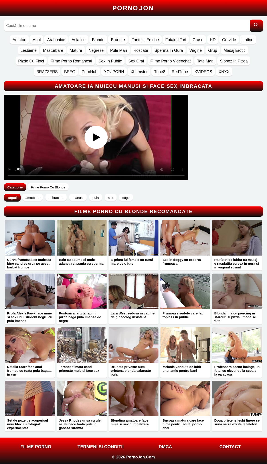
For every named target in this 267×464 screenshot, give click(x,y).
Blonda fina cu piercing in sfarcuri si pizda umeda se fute (235, 317)
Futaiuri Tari (175, 40)
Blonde (98, 40)
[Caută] (256, 26)
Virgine (195, 50)
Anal (37, 40)
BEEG (69, 72)
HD (213, 40)
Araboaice (56, 40)
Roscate (140, 50)
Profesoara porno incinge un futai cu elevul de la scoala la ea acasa (237, 370)
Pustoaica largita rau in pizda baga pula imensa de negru (80, 317)
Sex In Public (110, 61)
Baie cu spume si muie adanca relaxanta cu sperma (81, 261)
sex (110, 198)
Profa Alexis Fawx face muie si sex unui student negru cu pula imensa (29, 317)
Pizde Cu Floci (31, 61)
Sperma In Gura (168, 50)
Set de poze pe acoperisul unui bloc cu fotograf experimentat (27, 424)
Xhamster (139, 72)
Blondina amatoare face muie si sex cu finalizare (130, 422)
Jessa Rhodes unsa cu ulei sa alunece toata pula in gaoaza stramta (80, 424)
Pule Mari (118, 50)
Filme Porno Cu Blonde (48, 187)
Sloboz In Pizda (234, 61)
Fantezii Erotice (145, 40)
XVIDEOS (203, 72)
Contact (230, 446)
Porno (133, 8)
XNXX (224, 72)
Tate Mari (205, 61)
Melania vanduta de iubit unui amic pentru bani (181, 368)
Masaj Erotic (234, 50)
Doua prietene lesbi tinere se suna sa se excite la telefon (237, 422)
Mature (76, 50)
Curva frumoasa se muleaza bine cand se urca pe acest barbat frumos (29, 263)
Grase (197, 40)
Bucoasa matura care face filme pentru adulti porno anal (183, 424)
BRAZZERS (47, 72)
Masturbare (53, 50)
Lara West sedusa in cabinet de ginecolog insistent (133, 315)
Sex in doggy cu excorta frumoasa (181, 261)
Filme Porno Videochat (170, 61)
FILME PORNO (35, 446)
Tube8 (159, 72)
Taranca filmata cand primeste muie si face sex (79, 368)
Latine (248, 40)
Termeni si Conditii (100, 446)
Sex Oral (136, 61)
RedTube (180, 72)
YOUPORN (114, 72)
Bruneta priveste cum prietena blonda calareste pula (131, 370)
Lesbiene (28, 50)
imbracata (56, 198)
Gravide (229, 40)
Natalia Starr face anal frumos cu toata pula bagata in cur (29, 370)
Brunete (118, 40)
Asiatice (79, 40)
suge (126, 198)
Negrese (96, 50)
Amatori (19, 40)
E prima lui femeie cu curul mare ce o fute (132, 261)
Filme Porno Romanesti (71, 61)
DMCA (165, 446)
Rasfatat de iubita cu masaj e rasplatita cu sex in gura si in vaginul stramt (236, 263)
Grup (212, 50)
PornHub (89, 72)
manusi (78, 198)
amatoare (33, 198)
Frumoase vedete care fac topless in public (182, 315)
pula (96, 198)
